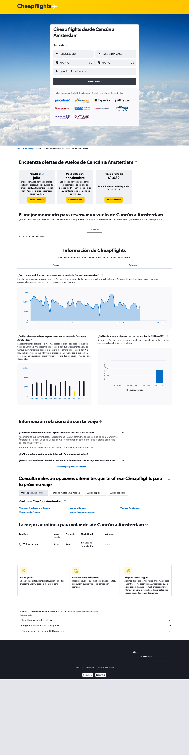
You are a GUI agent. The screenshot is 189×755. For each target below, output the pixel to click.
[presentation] (136, 162)
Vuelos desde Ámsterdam (82, 512)
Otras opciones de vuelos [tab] (33, 493)
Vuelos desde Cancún (29, 512)
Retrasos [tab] (133, 265)
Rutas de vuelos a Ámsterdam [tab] (66, 493)
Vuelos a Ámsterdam (130, 508)
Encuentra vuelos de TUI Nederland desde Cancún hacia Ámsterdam (56, 447)
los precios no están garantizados (85, 611)
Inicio (19, 149)
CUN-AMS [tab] (94, 229)
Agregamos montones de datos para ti (96, 625)
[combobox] (61, 45)
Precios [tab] (55, 265)
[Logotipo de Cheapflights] (34, 6)
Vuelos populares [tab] (95, 493)
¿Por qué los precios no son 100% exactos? (96, 631)
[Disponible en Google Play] (87, 675)
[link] (36, 200)
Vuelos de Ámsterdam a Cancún (34, 508)
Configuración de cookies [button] (84, 667)
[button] (71, 63)
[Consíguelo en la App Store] (100, 675)
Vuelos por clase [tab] (117, 493)
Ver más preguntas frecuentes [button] (71, 466)
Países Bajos (29, 149)
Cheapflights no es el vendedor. (96, 620)
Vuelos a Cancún (78, 508)
